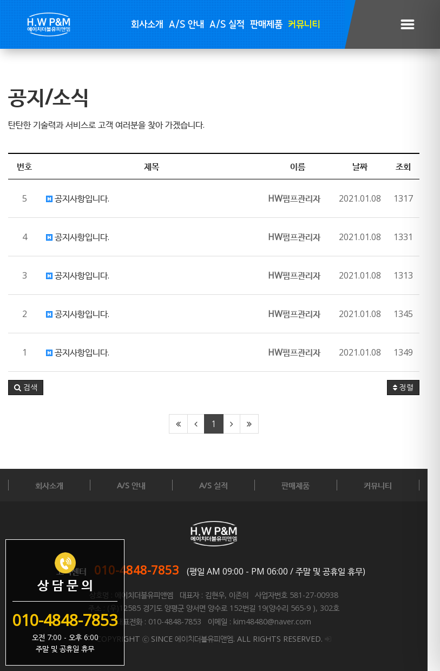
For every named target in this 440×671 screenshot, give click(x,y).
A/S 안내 (186, 25)
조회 (415, 166)
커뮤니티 (304, 25)
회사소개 (147, 25)
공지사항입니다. (77, 198)
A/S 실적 (227, 25)
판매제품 (266, 25)
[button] (25, 387)
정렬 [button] (415, 387)
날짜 (372, 166)
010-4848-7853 (143, 570)
